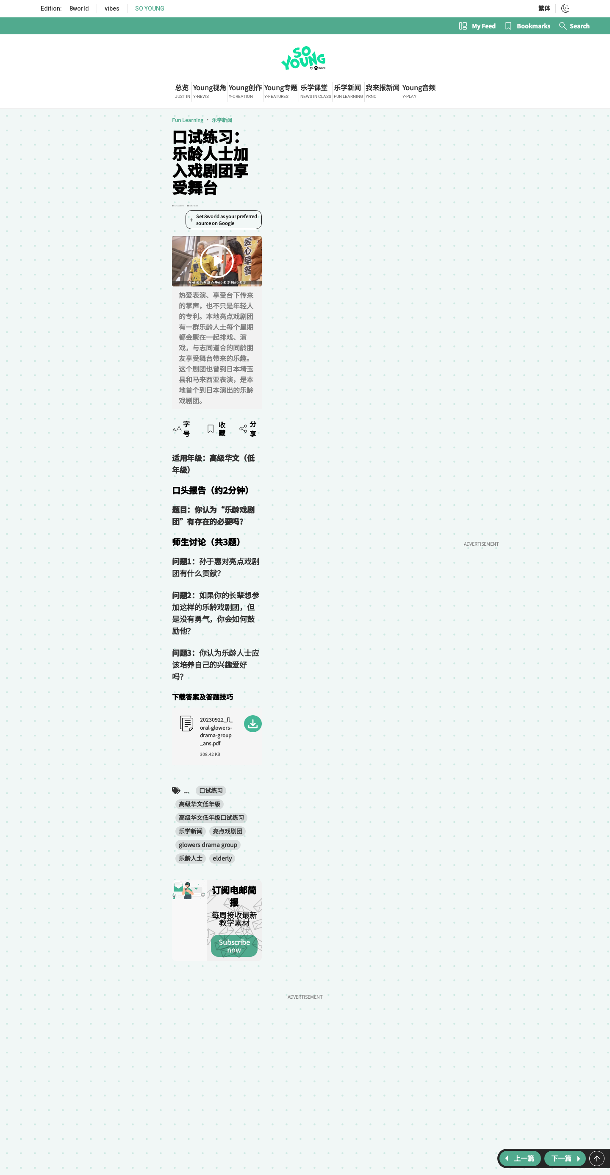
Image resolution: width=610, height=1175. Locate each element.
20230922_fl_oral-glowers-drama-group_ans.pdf (130, 619)
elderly (94, 680)
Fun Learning (59, 125)
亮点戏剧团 (303, 666)
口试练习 (105, 666)
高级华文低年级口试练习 (211, 666)
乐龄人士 (63, 680)
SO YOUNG (149, 8)
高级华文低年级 (148, 666)
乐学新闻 (94, 125)
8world (79, 8)
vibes (112, 8)
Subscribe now (283, 755)
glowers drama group (357, 666)
